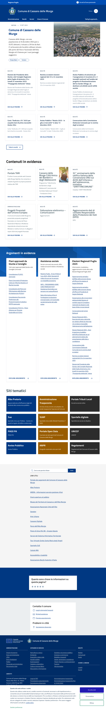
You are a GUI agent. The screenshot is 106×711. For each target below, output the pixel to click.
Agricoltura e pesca (36, 652)
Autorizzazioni (34, 662)
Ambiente (33, 655)
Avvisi (80, 657)
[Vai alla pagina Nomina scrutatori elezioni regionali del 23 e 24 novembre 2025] (48, 106)
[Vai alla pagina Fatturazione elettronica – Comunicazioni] (48, 235)
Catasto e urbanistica (37, 664)
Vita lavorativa (58, 666)
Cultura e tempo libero (37, 666)
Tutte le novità (14, 147)
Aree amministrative (12, 655)
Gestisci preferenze (18, 707)
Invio (71, 470)
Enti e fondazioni (11, 659)
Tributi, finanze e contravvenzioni (64, 662)
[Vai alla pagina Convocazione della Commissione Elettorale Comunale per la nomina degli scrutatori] (80, 136)
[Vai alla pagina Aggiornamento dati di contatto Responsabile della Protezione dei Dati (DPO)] (80, 235)
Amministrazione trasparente (63, 678)
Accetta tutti (92, 690)
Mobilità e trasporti (60, 657)
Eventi (80, 670)
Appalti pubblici (35, 659)
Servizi (32, 19)
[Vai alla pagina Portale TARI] (15, 196)
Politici (8, 662)
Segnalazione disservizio (38, 683)
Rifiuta (92, 703)
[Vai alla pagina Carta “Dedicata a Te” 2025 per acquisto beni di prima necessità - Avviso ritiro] (15, 136)
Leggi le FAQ (34, 678)
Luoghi (80, 667)
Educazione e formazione (38, 669)
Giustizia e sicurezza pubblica (63, 652)
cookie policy (30, 703)
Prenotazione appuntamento (39, 681)
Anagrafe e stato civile (37, 657)
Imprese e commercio (61, 655)
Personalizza (92, 696)
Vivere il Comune (42, 19)
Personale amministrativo (14, 664)
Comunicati (81, 655)
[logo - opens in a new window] (5, 707)
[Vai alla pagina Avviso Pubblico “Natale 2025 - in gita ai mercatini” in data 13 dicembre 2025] (48, 136)
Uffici (8, 657)
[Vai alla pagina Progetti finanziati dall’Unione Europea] (15, 235)
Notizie (80, 652)
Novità (24, 19)
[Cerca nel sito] (96, 11)
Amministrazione (13, 19)
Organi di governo (11, 652)
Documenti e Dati (11, 666)
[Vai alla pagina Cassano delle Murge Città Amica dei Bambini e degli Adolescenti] (47, 196)
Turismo (56, 664)
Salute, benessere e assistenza (64, 659)
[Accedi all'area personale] (86, 2)
